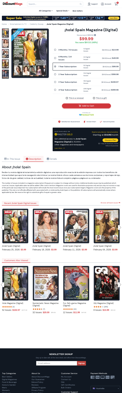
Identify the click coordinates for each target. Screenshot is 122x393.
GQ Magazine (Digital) (104, 303)
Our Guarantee (38, 379)
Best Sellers (7, 377)
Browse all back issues (110, 203)
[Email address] (56, 363)
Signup (81, 363)
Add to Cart (86, 105)
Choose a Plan (110, 140)
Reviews (35, 385)
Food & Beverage (9, 382)
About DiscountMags (41, 377)
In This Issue (12, 158)
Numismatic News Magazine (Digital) (46, 304)
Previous (2, 227)
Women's (6, 390)
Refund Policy (37, 382)
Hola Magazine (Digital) (12, 303)
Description (33, 158)
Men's (4, 387)
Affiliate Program (39, 387)
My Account (66, 377)
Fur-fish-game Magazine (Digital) (74, 304)
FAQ (62, 382)
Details (52, 158)
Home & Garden (9, 385)
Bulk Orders (66, 387)
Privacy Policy (38, 390)
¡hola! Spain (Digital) (11, 246)
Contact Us (66, 379)
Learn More (59, 148)
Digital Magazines (9, 379)
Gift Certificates (68, 385)
